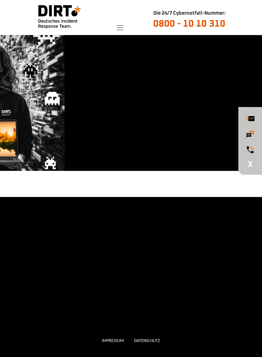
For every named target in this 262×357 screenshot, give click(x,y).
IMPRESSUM (113, 340)
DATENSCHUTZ (147, 340)
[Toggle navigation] (120, 28)
